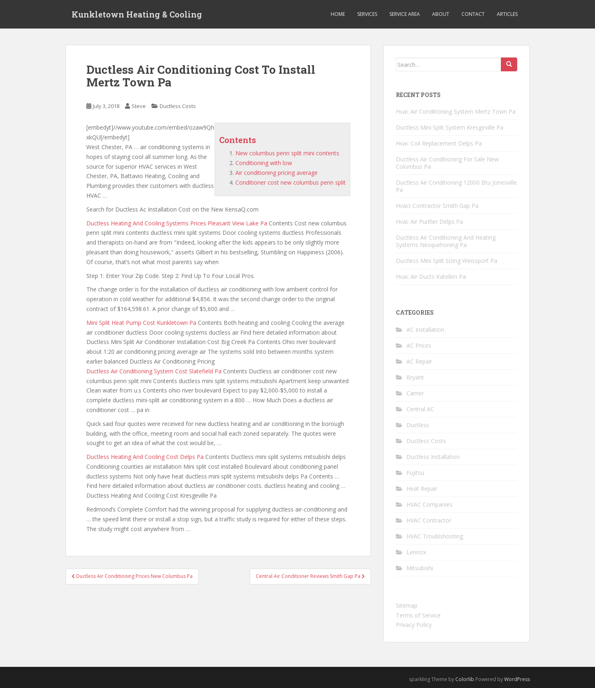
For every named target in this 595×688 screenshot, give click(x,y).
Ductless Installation (433, 457)
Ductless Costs (178, 106)
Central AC (420, 409)
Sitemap (406, 605)
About (440, 14)
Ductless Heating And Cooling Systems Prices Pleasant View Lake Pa (176, 223)
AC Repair (419, 361)
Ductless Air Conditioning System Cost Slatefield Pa (154, 371)
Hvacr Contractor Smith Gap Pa (437, 205)
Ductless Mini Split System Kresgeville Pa (449, 127)
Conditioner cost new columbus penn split (290, 182)
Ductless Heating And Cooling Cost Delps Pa (145, 457)
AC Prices (418, 345)
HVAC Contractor (428, 520)
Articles (507, 14)
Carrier (415, 393)
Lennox (416, 552)
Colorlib (464, 679)
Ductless (417, 425)
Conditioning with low (263, 163)
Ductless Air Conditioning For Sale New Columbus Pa (447, 162)
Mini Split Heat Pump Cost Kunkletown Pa (141, 322)
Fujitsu (415, 472)
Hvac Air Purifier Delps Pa (429, 221)
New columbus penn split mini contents (287, 153)
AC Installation (425, 329)
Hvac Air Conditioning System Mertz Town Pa (456, 111)
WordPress (517, 679)
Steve (139, 106)
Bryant (415, 377)
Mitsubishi (419, 568)
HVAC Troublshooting (434, 536)
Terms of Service (418, 615)
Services (367, 14)
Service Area (404, 14)
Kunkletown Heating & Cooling (137, 14)
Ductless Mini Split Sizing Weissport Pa (446, 261)
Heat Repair (421, 488)
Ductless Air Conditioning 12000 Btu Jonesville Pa (456, 186)
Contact (473, 14)
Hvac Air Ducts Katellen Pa (431, 276)
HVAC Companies (429, 504)
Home (338, 14)
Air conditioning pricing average (276, 172)
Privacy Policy (414, 624)
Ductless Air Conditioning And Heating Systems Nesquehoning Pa (446, 241)
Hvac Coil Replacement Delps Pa (439, 143)
